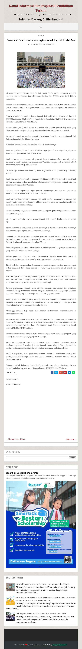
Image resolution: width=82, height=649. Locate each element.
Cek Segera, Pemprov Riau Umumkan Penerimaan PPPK (41, 613)
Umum (42, 35)
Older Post (70, 439)
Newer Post (13, 439)
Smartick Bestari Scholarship (22, 472)
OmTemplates (35, 645)
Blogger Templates (59, 645)
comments (50, 44)
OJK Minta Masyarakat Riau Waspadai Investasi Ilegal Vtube (43, 584)
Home (22, 439)
